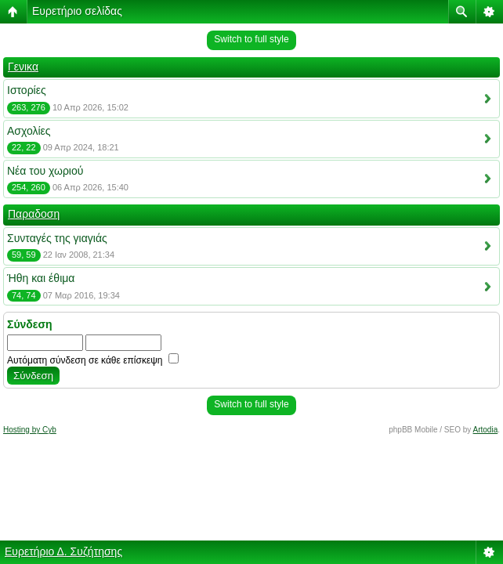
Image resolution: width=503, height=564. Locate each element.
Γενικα (23, 66)
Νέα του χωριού (45, 170)
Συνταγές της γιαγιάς (57, 238)
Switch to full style (251, 39)
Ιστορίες (26, 90)
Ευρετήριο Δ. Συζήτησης (63, 551)
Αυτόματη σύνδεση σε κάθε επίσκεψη (93, 360)
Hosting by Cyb (29, 429)
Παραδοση (34, 214)
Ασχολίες (29, 131)
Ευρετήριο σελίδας (77, 11)
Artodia (485, 429)
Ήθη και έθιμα (40, 278)
